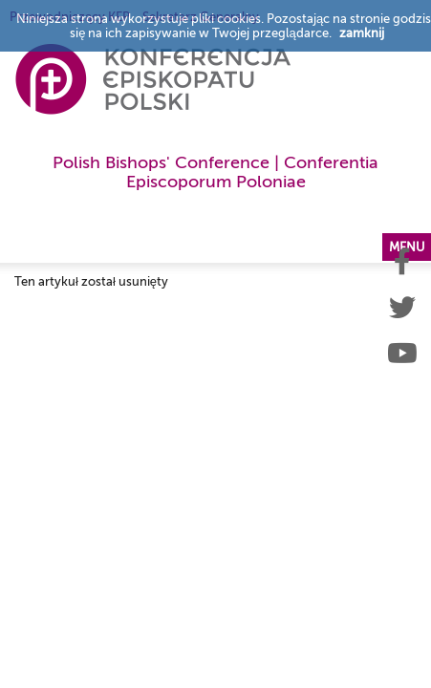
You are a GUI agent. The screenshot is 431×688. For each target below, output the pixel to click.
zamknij (361, 33)
